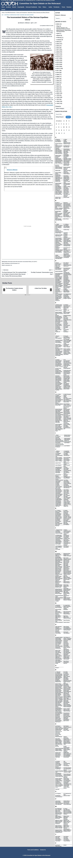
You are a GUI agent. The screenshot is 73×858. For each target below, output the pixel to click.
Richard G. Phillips (67, 687)
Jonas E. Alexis (66, 498)
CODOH (56, 255)
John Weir (57, 497)
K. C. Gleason (57, 510)
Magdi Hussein (58, 554)
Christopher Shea (67, 250)
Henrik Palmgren (67, 413)
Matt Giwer (57, 573)
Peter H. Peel (57, 650)
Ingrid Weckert (67, 439)
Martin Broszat (58, 568)
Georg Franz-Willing (67, 363)
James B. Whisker (58, 458)
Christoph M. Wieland (57, 246)
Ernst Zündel (57, 328)
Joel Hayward (66, 485)
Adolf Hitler (57, 149)
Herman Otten (58, 419)
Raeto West (66, 675)
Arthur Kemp (66, 190)
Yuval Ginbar (57, 840)
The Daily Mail (58, 767)
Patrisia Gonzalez (58, 640)
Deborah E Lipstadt (59, 285)
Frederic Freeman (67, 350)
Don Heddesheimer (67, 294)
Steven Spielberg (67, 754)
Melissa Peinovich (58, 578)
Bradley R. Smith (67, 212)
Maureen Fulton (58, 576)
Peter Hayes (57, 651)
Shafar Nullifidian (58, 740)
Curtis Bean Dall (58, 258)
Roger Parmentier (67, 711)
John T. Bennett (67, 495)
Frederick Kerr (66, 351)
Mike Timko (66, 591)
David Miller (57, 280)
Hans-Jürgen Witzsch (57, 402)
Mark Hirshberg (58, 564)
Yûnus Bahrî (66, 838)
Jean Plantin (57, 472)
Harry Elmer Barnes (59, 404)
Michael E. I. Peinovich (57, 583)
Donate (3, 9)
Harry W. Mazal (66, 404)
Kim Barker (57, 522)
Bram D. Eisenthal (58, 213)
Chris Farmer (66, 243)
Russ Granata (57, 719)
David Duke (66, 275)
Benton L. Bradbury (59, 208)
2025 (58, 41)
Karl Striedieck (58, 514)
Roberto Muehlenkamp (58, 707)
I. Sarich (56, 435)
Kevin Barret (57, 520)
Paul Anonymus (58, 641)
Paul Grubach (66, 643)
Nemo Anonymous (67, 611)
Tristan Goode (66, 785)
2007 (58, 78)
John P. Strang (66, 493)
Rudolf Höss (66, 717)
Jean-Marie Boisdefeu (66, 475)
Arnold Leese (66, 189)
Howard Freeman (67, 427)
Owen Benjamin (67, 633)
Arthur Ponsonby (58, 192)
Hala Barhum (57, 397)
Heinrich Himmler (58, 409)
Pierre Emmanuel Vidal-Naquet (58, 660)
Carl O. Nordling (58, 226)
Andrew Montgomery (57, 174)
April (59, 33)
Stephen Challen (67, 749)
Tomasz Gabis (66, 781)
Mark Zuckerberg (58, 566)
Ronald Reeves (66, 714)
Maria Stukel (57, 561)
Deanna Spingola (67, 284)
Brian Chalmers (58, 214)
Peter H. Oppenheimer (66, 649)
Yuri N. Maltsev (58, 839)
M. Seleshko (57, 553)
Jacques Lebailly (58, 457)
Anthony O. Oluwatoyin (57, 185)
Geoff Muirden (58, 363)
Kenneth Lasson (58, 518)
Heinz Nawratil (66, 410)
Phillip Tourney (58, 658)
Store (39, 7)
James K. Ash (58, 463)
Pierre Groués (66, 659)
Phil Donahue (66, 653)
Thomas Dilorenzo (67, 774)
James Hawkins (67, 459)
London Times (58, 542)
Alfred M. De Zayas (67, 159)
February (60, 37)
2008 (58, 76)
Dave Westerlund (67, 273)
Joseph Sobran (58, 505)
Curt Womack (66, 257)
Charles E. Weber (58, 239)
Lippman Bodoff (58, 541)
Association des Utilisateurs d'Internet (67, 195)
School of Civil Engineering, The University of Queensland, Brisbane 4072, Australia (58, 733)
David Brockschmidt (67, 274)
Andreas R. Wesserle (66, 169)
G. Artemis (57, 359)
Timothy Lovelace (58, 780)
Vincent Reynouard (67, 804)
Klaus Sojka (66, 523)
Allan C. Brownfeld (58, 163)
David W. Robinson (58, 283)
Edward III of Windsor (66, 309)
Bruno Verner (66, 218)
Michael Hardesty (58, 584)
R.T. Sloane (66, 673)
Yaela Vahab (57, 836)
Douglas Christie (58, 297)
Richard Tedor (66, 690)
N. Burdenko (57, 605)
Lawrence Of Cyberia (66, 534)
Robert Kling (66, 701)
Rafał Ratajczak (58, 676)
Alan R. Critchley (58, 152)
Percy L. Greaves (67, 647)
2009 (58, 74)
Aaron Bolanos (58, 141)
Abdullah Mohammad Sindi (67, 142)
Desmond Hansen (67, 286)
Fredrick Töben (58, 353)
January (60, 39)
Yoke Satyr (57, 837)
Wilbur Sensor (58, 816)
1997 (58, 99)
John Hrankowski (58, 490)
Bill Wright (66, 211)
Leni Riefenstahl (58, 535)
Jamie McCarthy (58, 467)
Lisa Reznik (66, 541)
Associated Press (58, 194)
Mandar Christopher (67, 555)
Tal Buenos (57, 762)
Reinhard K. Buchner (67, 680)
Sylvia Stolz (57, 757)
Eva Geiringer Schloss (66, 330)
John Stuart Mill (58, 495)
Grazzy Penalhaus (58, 383)
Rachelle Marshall (58, 675)
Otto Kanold (66, 632)
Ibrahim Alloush (67, 435)
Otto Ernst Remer (67, 629)
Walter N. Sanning (67, 810)
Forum (63, 7)
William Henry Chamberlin (58, 823)
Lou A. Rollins (58, 544)
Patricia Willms (58, 638)
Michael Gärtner (67, 582)
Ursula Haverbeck (58, 796)
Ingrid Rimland (58, 439)
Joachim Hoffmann (67, 483)
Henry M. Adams (58, 416)
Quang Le (57, 667)
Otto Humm (57, 632)
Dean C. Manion (58, 284)
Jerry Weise (66, 480)
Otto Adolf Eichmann (57, 630)
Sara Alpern (66, 729)
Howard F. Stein (58, 427)
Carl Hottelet (66, 225)
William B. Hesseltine (66, 819)
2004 (58, 85)
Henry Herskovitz (67, 415)
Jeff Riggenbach (67, 476)
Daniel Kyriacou (58, 268)
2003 (58, 87)
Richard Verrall (58, 691)
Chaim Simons (58, 236)
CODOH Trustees (67, 255)
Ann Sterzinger (66, 179)
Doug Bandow (66, 296)
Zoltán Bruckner (58, 846)
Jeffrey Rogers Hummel (58, 479)
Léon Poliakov (58, 537)
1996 (59, 101)
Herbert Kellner (58, 418)
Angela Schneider (58, 178)
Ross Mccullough (67, 716)
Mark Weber (66, 565)
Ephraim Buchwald (58, 320)
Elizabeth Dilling (58, 316)
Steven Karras (58, 754)
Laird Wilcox (57, 531)
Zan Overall (57, 845)
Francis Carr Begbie (67, 340)
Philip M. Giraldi (67, 655)
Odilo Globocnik (58, 626)
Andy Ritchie (66, 175)
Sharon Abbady (66, 740)
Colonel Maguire (67, 256)
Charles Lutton (58, 240)
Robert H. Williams (67, 696)
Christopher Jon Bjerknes (67, 248)
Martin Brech (66, 567)
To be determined (67, 780)
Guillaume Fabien (58, 388)
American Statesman (57, 166)
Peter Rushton (66, 651)
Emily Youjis (57, 319)
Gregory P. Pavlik (67, 386)
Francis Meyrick (58, 342)
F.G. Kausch (66, 336)
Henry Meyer (66, 416)
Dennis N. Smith (58, 286)
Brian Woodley (66, 215)
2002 (58, 89)
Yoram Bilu (66, 837)
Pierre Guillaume (58, 661)
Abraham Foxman (58, 145)
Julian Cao (66, 505)
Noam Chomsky (67, 620)
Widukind (65, 814)
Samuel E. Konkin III (67, 727)
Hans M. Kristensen (59, 399)
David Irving (66, 276)
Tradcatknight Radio (67, 784)
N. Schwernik (57, 606)
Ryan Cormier (66, 720)
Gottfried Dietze (67, 381)
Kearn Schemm (66, 514)
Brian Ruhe (57, 215)
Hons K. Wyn (57, 425)
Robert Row (66, 703)
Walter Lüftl (57, 810)
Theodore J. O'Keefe (67, 771)
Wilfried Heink (66, 816)
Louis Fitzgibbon (58, 546)
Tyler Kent (57, 789)
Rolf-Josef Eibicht (58, 713)
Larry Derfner (57, 532)
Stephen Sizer (58, 752)
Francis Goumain (67, 341)
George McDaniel (67, 368)
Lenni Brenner (66, 535)
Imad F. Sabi (57, 438)
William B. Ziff (66, 820)
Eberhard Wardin (58, 305)
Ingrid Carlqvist (67, 438)
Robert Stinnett (58, 704)
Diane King (57, 289)
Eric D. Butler (57, 322)
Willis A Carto (66, 826)
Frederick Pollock (58, 352)
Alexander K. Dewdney (66, 157)
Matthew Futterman (67, 573)
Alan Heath (66, 151)
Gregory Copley (58, 386)
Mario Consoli (66, 562)
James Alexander (67, 457)
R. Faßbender (57, 672)
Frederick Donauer (58, 351)
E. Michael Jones (58, 304)
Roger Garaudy (66, 709)
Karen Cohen (66, 511)
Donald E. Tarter (58, 295)
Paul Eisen (66, 641)
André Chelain (66, 165)
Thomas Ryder (66, 779)
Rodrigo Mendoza (58, 708)
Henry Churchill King (59, 414)
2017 (59, 58)
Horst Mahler (66, 426)
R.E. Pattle (66, 672)
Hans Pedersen (66, 399)
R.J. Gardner (57, 673)
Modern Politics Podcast (67, 594)
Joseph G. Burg (66, 502)
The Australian (66, 765)
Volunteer (69, 7)
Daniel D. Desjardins (67, 265)
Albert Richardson (58, 153)
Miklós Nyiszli (66, 592)
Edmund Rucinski (67, 305)
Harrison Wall (66, 401)
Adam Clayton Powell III (58, 147)
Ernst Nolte (66, 327)
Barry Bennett (58, 204)
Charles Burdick (58, 238)
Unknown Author (67, 795)
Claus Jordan (66, 251)
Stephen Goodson (58, 750)
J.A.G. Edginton (67, 452)
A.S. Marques (58, 140)
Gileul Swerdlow (67, 376)
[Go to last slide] (4, 289)
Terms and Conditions (33, 849)
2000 (59, 93)
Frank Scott (66, 345)
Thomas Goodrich (67, 775)
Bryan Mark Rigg (58, 220)
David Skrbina (58, 282)
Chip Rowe (57, 242)
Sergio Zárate (66, 738)
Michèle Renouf (67, 590)
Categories (58, 106)
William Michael (58, 825)
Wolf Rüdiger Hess (58, 831)
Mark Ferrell (66, 563)
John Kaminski (58, 492)
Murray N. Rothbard (67, 600)
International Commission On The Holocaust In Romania (59, 443)
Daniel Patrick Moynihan (66, 270)
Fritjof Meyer (66, 354)
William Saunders (58, 826)
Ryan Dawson (58, 721)
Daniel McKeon (58, 269)
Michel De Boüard (58, 590)
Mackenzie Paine (67, 553)
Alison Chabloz (66, 162)
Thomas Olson (58, 779)
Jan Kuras (65, 467)
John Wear (66, 496)
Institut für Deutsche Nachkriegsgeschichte (59, 441)
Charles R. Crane (58, 241)
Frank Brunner (66, 344)
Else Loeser (66, 317)
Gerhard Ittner (58, 372)
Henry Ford (66, 414)
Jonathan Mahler (58, 499)
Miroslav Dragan (58, 593)
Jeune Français (66, 482)
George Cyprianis (67, 365)
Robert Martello (58, 702)
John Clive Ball (58, 489)
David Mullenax (66, 280)
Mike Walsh (57, 592)
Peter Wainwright (67, 652)
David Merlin (66, 279)
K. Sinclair (65, 510)
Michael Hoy (66, 584)
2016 (59, 60)
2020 (59, 52)
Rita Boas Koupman (59, 692)
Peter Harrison (66, 650)
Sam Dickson (57, 726)
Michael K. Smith (58, 586)
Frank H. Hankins (58, 345)
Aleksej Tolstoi (58, 155)
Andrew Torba (58, 175)
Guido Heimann (67, 387)
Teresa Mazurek (67, 763)
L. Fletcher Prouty (58, 529)
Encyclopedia (21, 7)
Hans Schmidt (58, 400)
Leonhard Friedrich (59, 538)
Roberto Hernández (67, 705)
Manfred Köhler (58, 557)
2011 (58, 70)
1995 (59, 103)
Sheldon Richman (67, 742)
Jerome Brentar (67, 478)
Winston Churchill (58, 827)
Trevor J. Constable (59, 785)
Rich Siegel (66, 683)
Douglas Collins (67, 297)
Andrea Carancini (58, 167)
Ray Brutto (57, 679)
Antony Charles (58, 187)
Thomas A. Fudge (67, 772)
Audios (50, 7)
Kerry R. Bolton (66, 519)
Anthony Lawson (67, 183)
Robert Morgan (66, 702)
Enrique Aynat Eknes (68, 319)
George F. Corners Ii (59, 366)
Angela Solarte (66, 178)
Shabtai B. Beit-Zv (67, 739)
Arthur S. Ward (58, 193)
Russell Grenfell (58, 720)
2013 (59, 66)
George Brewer (58, 365)
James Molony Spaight (66, 464)
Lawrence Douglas (58, 533)
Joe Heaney (66, 484)
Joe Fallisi (57, 484)
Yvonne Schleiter (67, 840)
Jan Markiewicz (58, 468)
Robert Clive (57, 695)
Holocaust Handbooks (31, 7)
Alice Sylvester (58, 162)
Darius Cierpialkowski (66, 272)
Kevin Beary (66, 520)
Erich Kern (66, 324)
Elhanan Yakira (66, 313)
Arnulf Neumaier (58, 190)
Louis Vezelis (66, 546)
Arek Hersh (66, 187)
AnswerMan (66, 180)
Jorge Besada (58, 500)
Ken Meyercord (66, 515)
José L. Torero (66, 500)
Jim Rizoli (57, 483)
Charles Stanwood (67, 241)
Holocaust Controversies (66, 423)
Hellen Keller (57, 411)
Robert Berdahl (58, 694)
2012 (59, 68)
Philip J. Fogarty (58, 655)
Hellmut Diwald (66, 411)
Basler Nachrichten (67, 206)
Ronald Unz (57, 715)
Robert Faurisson (67, 695)
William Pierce (66, 825)
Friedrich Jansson (67, 353)
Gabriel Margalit (58, 360)
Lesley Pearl (57, 539)
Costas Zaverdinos (58, 257)
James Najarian (58, 465)
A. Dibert (65, 139)
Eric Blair (65, 320)
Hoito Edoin (57, 422)
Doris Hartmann (58, 296)
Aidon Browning (58, 150)
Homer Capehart (58, 424)
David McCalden (58, 279)
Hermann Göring (58, 420)
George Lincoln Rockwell (58, 369)
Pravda (56, 663)
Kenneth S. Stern (58, 517)
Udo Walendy (57, 795)
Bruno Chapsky (58, 218)
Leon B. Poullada (58, 536)
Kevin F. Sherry (58, 521)
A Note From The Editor (41, 288)
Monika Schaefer (67, 597)
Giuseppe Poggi (67, 378)
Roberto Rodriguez (67, 706)
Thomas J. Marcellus (66, 777)
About (3, 7)
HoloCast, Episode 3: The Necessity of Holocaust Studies (63, 28)
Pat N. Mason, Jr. (67, 637)
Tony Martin (66, 782)
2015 (59, 62)
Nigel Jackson (58, 616)
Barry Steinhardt (67, 204)
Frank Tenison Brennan (58, 347)
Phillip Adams (66, 656)
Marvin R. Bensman (67, 571)
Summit (14, 7)
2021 (59, 50)
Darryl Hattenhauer (59, 273)
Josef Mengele (58, 501)
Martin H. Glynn (58, 569)
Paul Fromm (66, 642)
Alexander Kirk (58, 158)
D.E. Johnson (66, 262)
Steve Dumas (57, 753)
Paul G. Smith (58, 643)
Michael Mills (66, 586)
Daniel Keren (66, 266)
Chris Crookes (58, 243)
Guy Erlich (57, 390)
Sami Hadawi (66, 726)
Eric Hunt (65, 322)
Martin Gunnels (66, 568)
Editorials (7, 14)
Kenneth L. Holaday (67, 517)
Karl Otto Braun (58, 513)
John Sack (66, 494)
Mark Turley (66, 564)
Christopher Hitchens (57, 248)
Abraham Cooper (67, 143)
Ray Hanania (66, 679)
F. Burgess (57, 336)
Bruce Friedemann (67, 216)
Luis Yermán (57, 549)
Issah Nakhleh (67, 445)
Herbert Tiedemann (67, 418)
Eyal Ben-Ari (57, 331)
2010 (58, 72)
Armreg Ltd (57, 189)
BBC (56, 207)
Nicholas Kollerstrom (57, 614)
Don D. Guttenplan (58, 294)
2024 (59, 43)
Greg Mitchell (66, 384)
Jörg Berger (66, 499)
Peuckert (57, 653)
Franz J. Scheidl (67, 346)
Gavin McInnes (66, 361)
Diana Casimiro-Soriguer (67, 288)
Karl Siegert (66, 513)
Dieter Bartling (66, 290)
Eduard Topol (66, 307)
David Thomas (66, 282)
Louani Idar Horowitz (66, 545)
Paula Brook (57, 647)
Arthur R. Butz (66, 192)
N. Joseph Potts (67, 605)
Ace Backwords (67, 145)
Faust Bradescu (67, 337)
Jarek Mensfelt (58, 470)
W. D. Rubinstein (58, 808)
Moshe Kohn (57, 598)
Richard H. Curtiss (58, 688)
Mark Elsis (57, 563)
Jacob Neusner (66, 455)
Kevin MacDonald (67, 521)
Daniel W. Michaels (59, 271)
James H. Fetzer (58, 459)
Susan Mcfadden (67, 756)
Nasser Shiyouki (58, 607)
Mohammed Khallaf (59, 597)
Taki (64, 761)
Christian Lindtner (58, 244)
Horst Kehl (66, 425)
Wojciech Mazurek (67, 830)
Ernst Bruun (57, 326)
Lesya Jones (66, 539)
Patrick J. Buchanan (67, 638)
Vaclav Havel (57, 801)
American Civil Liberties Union (66, 164)
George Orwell (58, 370)
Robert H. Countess (59, 696)
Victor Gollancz (66, 803)
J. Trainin (57, 452)
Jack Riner (57, 454)
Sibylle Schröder (58, 743)
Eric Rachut (66, 323)
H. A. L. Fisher (58, 394)
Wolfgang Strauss (58, 832)
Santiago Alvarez (58, 729)
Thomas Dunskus (58, 775)
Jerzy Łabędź (57, 481)
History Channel (67, 421)
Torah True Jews (58, 784)
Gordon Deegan (67, 380)
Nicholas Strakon (67, 613)
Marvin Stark (57, 572)
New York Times (58, 612)
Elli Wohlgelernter (58, 317)
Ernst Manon (57, 327)
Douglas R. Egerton (67, 298)
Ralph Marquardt (58, 677)
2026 (58, 24)
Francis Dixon (58, 341)
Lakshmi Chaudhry (67, 531)
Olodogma (57, 627)
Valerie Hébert (58, 802)
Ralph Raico (66, 677)
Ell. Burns (65, 316)
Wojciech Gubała (58, 830)
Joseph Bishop (58, 502)
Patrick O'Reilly (58, 639)
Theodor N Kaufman (59, 771)
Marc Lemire (66, 557)
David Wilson (66, 283)
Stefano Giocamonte (59, 748)
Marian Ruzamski (58, 562)
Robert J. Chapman (59, 699)
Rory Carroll (57, 716)
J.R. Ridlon (66, 453)
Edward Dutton (58, 308)
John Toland (57, 496)
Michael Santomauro (66, 588)
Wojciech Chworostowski (66, 828)
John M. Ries (66, 492)
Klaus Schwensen (58, 523)
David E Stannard (58, 276)
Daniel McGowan (67, 268)
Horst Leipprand (58, 426)
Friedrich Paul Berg (59, 354)
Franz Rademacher (59, 348)
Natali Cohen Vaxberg (66, 608)
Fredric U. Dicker (67, 352)
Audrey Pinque (66, 197)
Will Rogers (66, 817)
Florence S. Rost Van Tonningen (67, 339)
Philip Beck (66, 654)
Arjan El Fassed (58, 188)
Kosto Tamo (57, 524)
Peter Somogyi (58, 652)
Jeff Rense (57, 476)
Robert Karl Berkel (58, 701)
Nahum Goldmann (67, 606)
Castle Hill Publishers (66, 233)
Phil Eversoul (57, 654)
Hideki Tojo (66, 420)
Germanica (57, 375)
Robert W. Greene (58, 705)
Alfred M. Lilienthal (59, 160)
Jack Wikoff (66, 454)
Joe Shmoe (57, 485)
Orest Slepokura (67, 627)
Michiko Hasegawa (59, 591)
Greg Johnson (66, 383)
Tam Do (65, 762)
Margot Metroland (58, 560)
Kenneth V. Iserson (67, 518)
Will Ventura (57, 818)
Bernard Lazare (66, 208)
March (59, 35)
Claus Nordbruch (58, 252)
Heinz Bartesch (58, 410)
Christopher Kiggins (59, 250)
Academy (8, 7)
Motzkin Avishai (67, 598)
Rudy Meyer (66, 718)
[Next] (51, 289)
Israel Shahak (66, 442)
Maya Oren (66, 576)
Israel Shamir (57, 445)
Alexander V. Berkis (67, 158)
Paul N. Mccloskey (58, 646)
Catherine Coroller (58, 234)
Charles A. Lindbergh (66, 237)
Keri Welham (57, 519)
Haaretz (65, 395)
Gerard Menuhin (67, 371)
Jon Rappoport (58, 498)
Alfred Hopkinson (58, 159)
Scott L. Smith (66, 730)
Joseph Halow (58, 504)
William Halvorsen (67, 821)
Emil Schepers (58, 318)
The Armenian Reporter (58, 766)
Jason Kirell (57, 471)
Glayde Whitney (58, 379)
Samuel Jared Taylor (59, 728)
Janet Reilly (57, 469)
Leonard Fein (66, 537)
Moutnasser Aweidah (57, 600)
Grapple (65, 382)
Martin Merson (58, 571)
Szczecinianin (66, 757)
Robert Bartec (66, 693)
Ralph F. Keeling (67, 676)
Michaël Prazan (58, 587)
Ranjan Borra (57, 678)
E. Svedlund (66, 304)
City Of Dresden (58, 251)
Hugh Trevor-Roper (59, 428)
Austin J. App (57, 198)
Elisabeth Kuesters (67, 315)
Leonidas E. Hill (67, 538)
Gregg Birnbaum (67, 385)
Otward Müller (58, 633)
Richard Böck (66, 684)
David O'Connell (58, 281)
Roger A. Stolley (67, 708)
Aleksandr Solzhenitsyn (66, 154)
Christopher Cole (67, 245)
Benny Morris (66, 207)
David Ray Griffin (67, 281)
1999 (58, 95)
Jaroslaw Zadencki (67, 470)
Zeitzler (65, 845)
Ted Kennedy (57, 763)
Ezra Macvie (66, 331)
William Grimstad (58, 821)
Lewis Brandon (58, 540)
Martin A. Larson (58, 567)
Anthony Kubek (58, 183)
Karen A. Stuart (58, 511)
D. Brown (57, 262)
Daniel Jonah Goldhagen (57, 267)
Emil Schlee (66, 318)
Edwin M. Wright (67, 312)
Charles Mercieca (67, 240)
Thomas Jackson (58, 778)
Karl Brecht (66, 512)
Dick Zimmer (57, 290)
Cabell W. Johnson (58, 225)
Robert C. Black (67, 694)
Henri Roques (58, 413)
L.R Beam (65, 529)
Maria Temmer (66, 561)
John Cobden (66, 489)
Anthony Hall (57, 181)
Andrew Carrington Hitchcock (67, 171)
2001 (58, 91)
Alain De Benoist (67, 150)
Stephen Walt (66, 752)
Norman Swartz (67, 622)
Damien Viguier (58, 263)
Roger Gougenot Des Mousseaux (58, 711)
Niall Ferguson (66, 612)
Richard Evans (66, 686)
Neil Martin (66, 609)
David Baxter (57, 274)
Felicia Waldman (58, 338)
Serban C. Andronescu (66, 737)
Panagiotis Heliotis (59, 637)
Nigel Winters (57, 617)
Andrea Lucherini (67, 167)
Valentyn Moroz (67, 801)
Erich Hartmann (58, 324)
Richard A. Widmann (12, 169)
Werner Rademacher (67, 813)
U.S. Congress (58, 793)
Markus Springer (67, 566)
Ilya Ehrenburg (67, 436)
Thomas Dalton (58, 774)
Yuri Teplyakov (66, 839)
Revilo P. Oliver (58, 683)
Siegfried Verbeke (67, 743)
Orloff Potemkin (58, 628)
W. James (65, 808)
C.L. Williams (66, 224)
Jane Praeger (66, 468)
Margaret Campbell (67, 559)
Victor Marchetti (58, 804)
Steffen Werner (66, 748)
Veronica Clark (66, 802)
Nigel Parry (66, 616)
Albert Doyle (66, 152)
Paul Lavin (57, 645)
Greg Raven (57, 385)
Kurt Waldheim (66, 524)
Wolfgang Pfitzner (67, 831)
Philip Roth (57, 656)
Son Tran (57, 746)
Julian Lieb (57, 506)
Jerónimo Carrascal (59, 480)
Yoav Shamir (66, 836)
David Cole (57, 275)
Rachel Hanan (66, 674)
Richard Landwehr (67, 689)
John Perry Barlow (58, 494)
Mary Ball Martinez (67, 572)
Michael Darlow (67, 581)
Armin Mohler (66, 188)
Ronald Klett (57, 714)
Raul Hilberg (66, 678)
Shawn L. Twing (58, 742)
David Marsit (66, 277)
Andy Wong (57, 176)
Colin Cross (57, 256)
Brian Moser (66, 214)
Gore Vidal (57, 381)
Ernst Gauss (66, 326)
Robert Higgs (66, 698)
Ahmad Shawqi (66, 149)
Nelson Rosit (57, 611)
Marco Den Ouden (58, 559)
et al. (64, 328)
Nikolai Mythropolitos (58, 619)
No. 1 (3, 14)
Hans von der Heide (67, 400)
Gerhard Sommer (67, 372)
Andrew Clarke (58, 172)
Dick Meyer (66, 289)
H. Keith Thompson (67, 394)
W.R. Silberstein (67, 809)
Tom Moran (57, 781)
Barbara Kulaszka (67, 203)
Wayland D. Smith (58, 813)
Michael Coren (58, 581)
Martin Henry (66, 569)
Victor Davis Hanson (59, 803)
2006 (58, 81)
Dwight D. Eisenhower (57, 300)
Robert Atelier (58, 693)
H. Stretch (57, 395)
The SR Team (57, 768)
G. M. (65, 359)
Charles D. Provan (67, 238)
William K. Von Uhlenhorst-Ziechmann (66, 823)
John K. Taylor (66, 490)
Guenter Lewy (58, 387)
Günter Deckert (66, 388)
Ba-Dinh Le (57, 202)
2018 (59, 56)
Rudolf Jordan (58, 718)
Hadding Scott (58, 396)
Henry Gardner (58, 415)
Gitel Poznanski (58, 378)
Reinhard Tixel (58, 681)
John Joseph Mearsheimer (57, 488)
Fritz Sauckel (57, 355)
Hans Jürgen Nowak (67, 398)
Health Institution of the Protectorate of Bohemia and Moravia (67, 407)
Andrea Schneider (58, 168)
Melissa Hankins (67, 577)
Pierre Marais (66, 661)
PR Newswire (66, 662)
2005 (58, 83)
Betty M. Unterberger (66, 210)
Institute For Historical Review (67, 441)
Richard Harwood (67, 688)
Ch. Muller (66, 234)
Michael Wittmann (67, 589)
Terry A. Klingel (58, 764)
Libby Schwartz (66, 540)
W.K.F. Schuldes (58, 809)
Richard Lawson (58, 690)
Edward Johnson (58, 310)
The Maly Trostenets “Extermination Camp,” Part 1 (41, 272)
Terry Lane (66, 764)
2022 (58, 48)
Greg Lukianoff (58, 384)
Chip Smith (66, 242)
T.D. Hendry (57, 761)
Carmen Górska (67, 227)
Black (56, 212)
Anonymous (57, 180)
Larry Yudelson (66, 532)
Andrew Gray (66, 172)
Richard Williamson (67, 691)
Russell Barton (66, 719)
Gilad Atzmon (58, 376)
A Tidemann (57, 139)
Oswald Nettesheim (67, 628)
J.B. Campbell (58, 453)
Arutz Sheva (66, 193)
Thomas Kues (66, 778)
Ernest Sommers (67, 325)
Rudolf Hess (57, 717)
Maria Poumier (66, 560)
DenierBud (66, 285)
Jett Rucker (57, 482)
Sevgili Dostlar (58, 739)
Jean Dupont (66, 471)
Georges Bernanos (67, 370)
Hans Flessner (58, 398)
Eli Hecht (57, 315)
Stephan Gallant (58, 749)
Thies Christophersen (58, 773)
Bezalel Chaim (58, 211)
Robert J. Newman (67, 699)
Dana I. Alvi (57, 265)
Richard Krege (58, 689)
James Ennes (66, 458)
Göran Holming (58, 380)
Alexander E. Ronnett (57, 157)
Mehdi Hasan (57, 577)
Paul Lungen (66, 645)
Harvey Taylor (58, 405)
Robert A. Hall (66, 692)
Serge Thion (57, 738)
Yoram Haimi (57, 838)
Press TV (65, 663)
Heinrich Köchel (67, 409)
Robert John (66, 700)
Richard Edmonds (58, 686)
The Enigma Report (67, 767)
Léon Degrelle (66, 536)
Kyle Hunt (57, 525)
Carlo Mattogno (67, 226)
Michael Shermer (58, 589)
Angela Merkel (66, 176)
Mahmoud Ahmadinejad (57, 556)
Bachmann (66, 202)
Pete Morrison (58, 648)
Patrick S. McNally (67, 639)
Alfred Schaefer (67, 160)
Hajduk (65, 396)
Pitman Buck (57, 662)
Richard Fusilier (58, 687)
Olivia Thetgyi (66, 626)
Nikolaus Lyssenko (67, 618)
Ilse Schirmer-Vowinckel (58, 437)
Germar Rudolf (66, 375)
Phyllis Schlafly (66, 658)
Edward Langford (58, 312)
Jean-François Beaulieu (58, 475)
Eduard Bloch (57, 307)
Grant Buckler (58, 382)
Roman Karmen (67, 713)
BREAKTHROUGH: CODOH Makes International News (63, 31)
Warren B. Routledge (68, 811)
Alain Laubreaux (58, 151)
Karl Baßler (57, 512)
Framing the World (58, 340)
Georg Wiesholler (58, 364)
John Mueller (57, 493)
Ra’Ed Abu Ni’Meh (58, 674)
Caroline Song (66, 229)
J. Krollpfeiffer (66, 451)
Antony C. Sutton (67, 186)
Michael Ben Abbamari (57, 580)
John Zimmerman (67, 497)
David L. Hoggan (58, 277)
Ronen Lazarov (66, 715)
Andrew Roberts (67, 173)
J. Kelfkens (57, 451)
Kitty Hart (65, 522)
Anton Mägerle (58, 186)
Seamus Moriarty (58, 736)
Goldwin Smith (66, 379)
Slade (65, 744)
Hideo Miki (57, 421)
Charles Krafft (66, 239)
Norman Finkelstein (59, 622)
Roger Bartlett (58, 709)
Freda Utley (57, 350)
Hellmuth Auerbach (59, 412)
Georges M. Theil (58, 371)
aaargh (65, 140)
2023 (58, 46)
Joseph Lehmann (67, 501)
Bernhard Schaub (58, 209)
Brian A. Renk (66, 213)
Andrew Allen (57, 170)
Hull (64, 428)
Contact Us (43, 849)
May (59, 26)
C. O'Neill (57, 224)
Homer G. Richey (67, 424)
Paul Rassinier (66, 646)
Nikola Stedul (66, 617)
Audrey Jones (58, 197)
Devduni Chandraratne (58, 288)
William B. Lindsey (58, 820)
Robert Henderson (58, 698)
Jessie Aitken (66, 481)
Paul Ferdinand (58, 642)
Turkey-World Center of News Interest (67, 787)
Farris (56, 337)
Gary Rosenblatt (67, 360)
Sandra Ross (66, 728)
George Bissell (66, 364)
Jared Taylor (66, 469)
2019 (59, 54)
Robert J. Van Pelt (58, 700)
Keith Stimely (57, 515)
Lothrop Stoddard (67, 542)
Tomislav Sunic (58, 782)
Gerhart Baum (58, 373)
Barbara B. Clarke (58, 203)
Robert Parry (57, 703)
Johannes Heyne (58, 486)
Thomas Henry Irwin (59, 776)
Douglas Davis (58, 298)
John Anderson (66, 487)
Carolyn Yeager (58, 232)
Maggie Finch (66, 554)
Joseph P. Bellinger (67, 504)
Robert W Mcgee (67, 704)
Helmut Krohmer (67, 412)
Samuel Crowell (58, 727)
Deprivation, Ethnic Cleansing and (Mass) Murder (22, 14)
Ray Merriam (57, 680)
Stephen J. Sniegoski (66, 751)
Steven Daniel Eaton (67, 753)
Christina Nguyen (67, 244)
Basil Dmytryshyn (58, 206)
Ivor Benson (57, 446)
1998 (59, 97)
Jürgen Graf (66, 506)
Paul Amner (66, 640)
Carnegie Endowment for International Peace (59, 230)
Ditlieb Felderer (66, 292)
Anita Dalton (57, 179)
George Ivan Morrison (66, 367)
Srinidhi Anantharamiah (66, 747)
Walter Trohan (58, 811)
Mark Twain (57, 565)
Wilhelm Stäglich (58, 817)
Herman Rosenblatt (67, 419)
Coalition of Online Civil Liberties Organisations (67, 253)
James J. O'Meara (58, 460)
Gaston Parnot (58, 361)
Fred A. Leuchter (67, 348)
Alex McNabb (66, 155)
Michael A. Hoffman (67, 578)
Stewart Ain (57, 756)
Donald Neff (66, 295)
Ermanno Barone (58, 325)
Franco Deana (58, 344)
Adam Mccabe (66, 147)
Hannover (65, 397)
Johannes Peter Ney (67, 486)
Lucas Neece (66, 547)
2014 (59, 64)
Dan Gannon (66, 263)
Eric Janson (57, 323)
